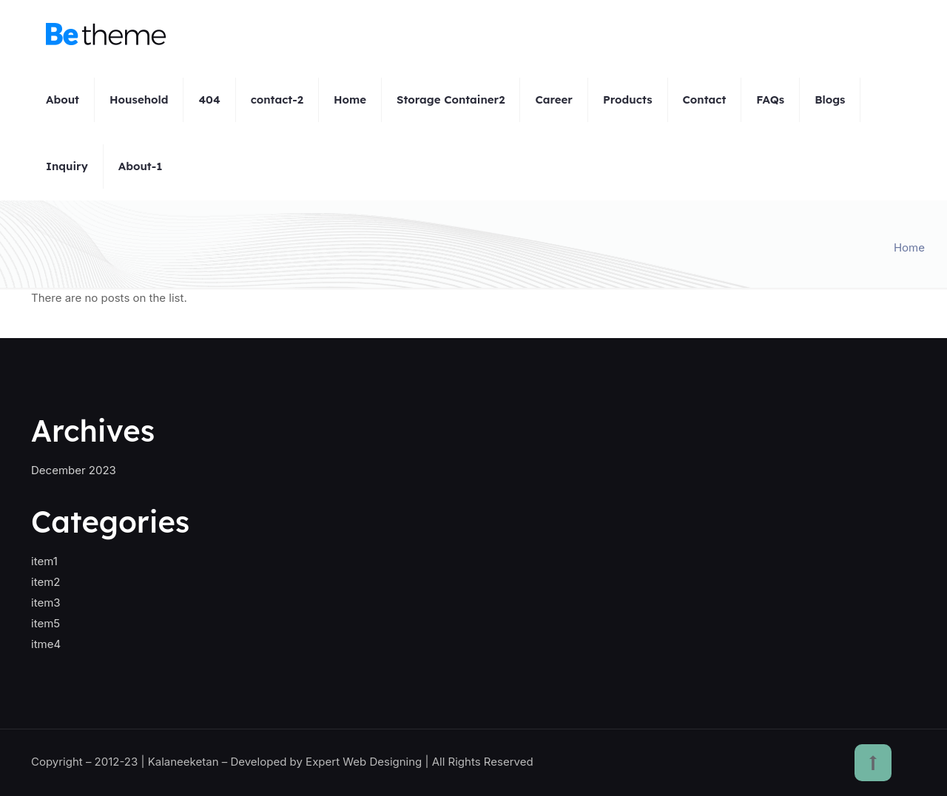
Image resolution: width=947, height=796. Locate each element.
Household (138, 99)
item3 (46, 603)
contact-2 (277, 99)
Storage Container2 (451, 99)
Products (628, 99)
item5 (45, 623)
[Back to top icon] (873, 762)
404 (209, 99)
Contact (705, 99)
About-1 (140, 166)
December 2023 (73, 470)
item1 (44, 561)
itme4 (46, 644)
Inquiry (67, 166)
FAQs (770, 99)
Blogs (830, 99)
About (62, 99)
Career (554, 99)
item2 (45, 582)
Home (350, 99)
